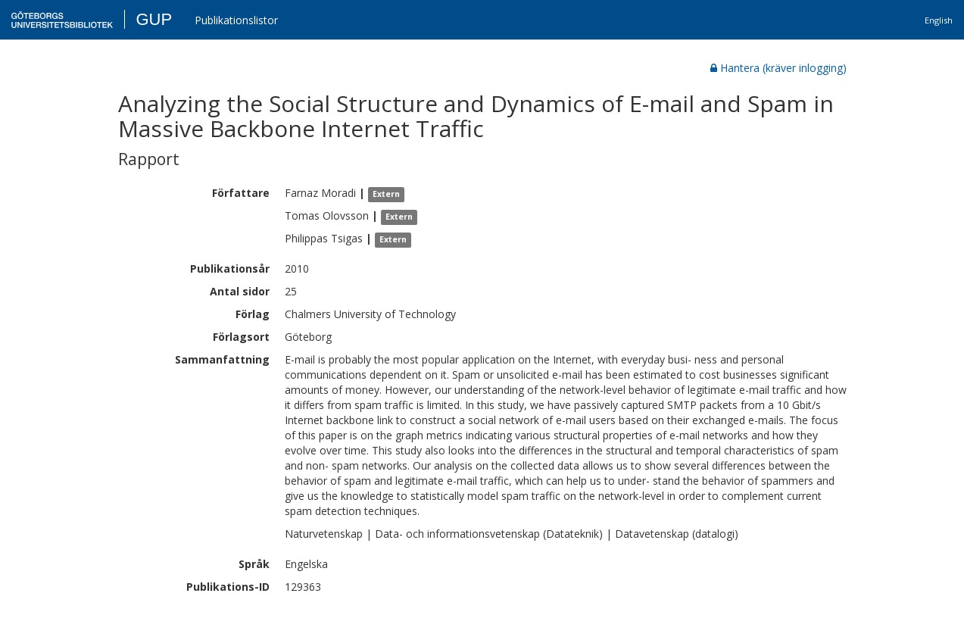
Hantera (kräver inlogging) (778, 68)
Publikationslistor (236, 20)
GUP (154, 19)
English (939, 20)
